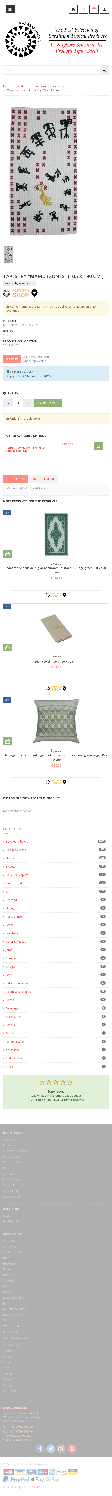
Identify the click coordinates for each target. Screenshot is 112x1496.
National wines (15, 1042)
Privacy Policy (12, 1179)
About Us (9, 1139)
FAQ (6, 1168)
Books (10, 1033)
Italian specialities (17, 983)
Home (7, 86)
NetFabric (35, 1487)
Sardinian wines (16, 850)
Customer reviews (15, 1151)
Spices (10, 1000)
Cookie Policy (12, 1185)
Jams (9, 950)
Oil (7, 891)
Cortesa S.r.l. (30, 1413)
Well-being (12, 933)
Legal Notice (11, 1196)
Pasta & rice (14, 916)
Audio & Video (15, 1058)
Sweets (10, 866)
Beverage (12, 1008)
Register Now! (12, 1221)
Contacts (9, 1174)
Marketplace (11, 1157)
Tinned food (14, 883)
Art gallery (12, 1050)
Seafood (11, 900)
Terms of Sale (12, 1162)
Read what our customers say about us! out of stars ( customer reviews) (55, 1090)
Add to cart (48, 403)
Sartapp (8, 335)
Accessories (13, 1017)
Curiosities (10, 1145)
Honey (10, 908)
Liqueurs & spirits (17, 875)
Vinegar (10, 967)
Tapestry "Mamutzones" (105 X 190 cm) (25, 449)
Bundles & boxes (17, 841)
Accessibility (11, 1191)
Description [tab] (15, 479)
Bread (10, 925)
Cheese (10, 958)
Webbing (58, 86)
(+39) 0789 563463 (21, 1427)
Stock (9, 1067)
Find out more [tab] (43, 479)
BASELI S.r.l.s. (26, 283)
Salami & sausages (18, 992)
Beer (9, 975)
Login (6, 1216)
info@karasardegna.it (17, 1435)
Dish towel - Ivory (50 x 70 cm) (56, 661)
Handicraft (23, 86)
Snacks (10, 1025)
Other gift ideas (16, 941)
